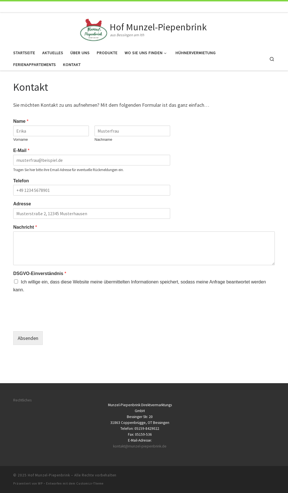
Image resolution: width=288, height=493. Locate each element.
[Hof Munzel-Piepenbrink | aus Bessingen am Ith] (94, 29)
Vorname (20, 139)
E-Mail (21, 150)
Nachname (103, 139)
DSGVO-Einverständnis (39, 273)
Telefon (21, 180)
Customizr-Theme (90, 483)
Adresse (22, 203)
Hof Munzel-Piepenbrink (49, 475)
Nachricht (25, 227)
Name (20, 121)
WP (40, 483)
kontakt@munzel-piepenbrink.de (139, 446)
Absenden (28, 338)
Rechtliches (22, 400)
